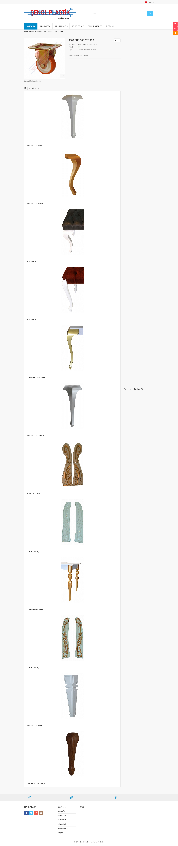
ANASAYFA (31, 26)
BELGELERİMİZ (78, 26)
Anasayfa (61, 811)
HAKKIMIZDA (45, 26)
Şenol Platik (28, 32)
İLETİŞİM (110, 26)
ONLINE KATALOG (95, 26)
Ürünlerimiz (38, 32)
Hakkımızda (62, 815)
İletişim (60, 833)
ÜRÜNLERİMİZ (60, 26)
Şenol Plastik (84, 842)
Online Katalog (63, 828)
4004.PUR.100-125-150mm (53, 32)
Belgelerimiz (62, 824)
